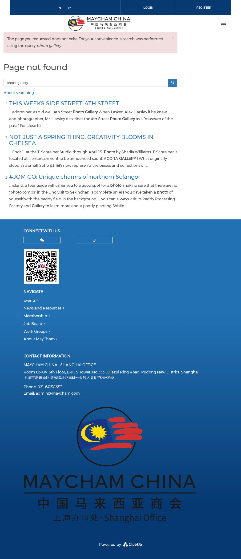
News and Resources (42, 308)
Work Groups (35, 331)
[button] (172, 37)
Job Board (33, 323)
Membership (35, 316)
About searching (19, 93)
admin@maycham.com (58, 393)
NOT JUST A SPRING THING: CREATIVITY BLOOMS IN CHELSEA (81, 140)
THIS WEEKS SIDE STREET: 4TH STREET (64, 103)
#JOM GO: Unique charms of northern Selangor (74, 176)
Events (30, 300)
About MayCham (39, 339)
